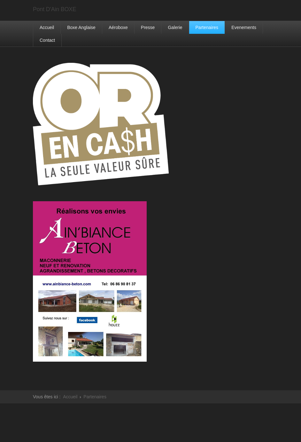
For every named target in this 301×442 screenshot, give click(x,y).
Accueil (47, 27)
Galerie (175, 27)
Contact (47, 40)
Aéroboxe (118, 27)
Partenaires (207, 27)
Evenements (243, 27)
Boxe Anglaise (81, 27)
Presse (148, 27)
